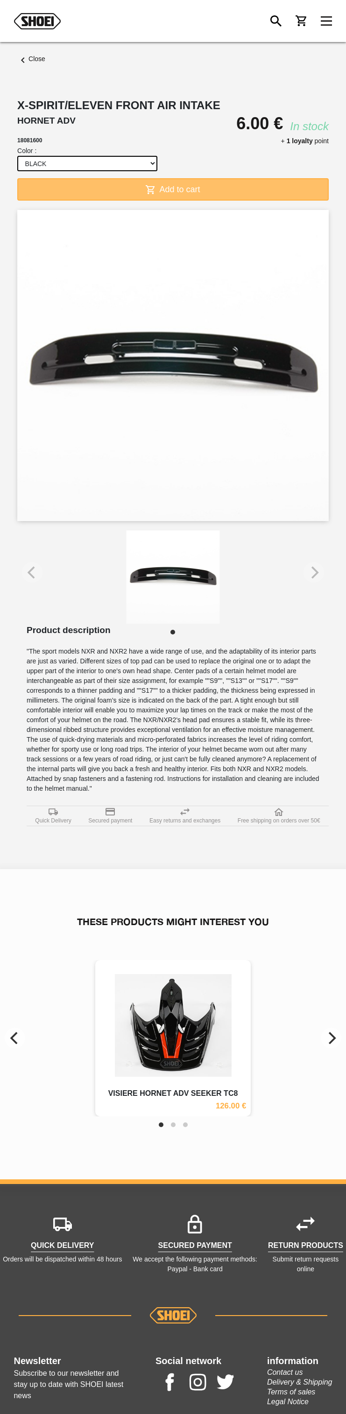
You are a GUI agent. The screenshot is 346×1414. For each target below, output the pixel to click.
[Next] (331, 1038)
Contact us (285, 1372)
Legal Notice (288, 1402)
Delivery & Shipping (299, 1382)
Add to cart (173, 190)
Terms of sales (291, 1392)
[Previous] (15, 1038)
